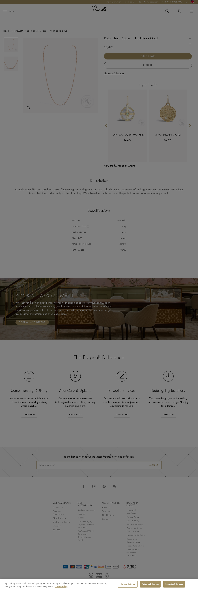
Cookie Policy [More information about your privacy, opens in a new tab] (61, 587)
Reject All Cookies (150, 584)
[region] (99, 584)
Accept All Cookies (174, 584)
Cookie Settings (128, 584)
